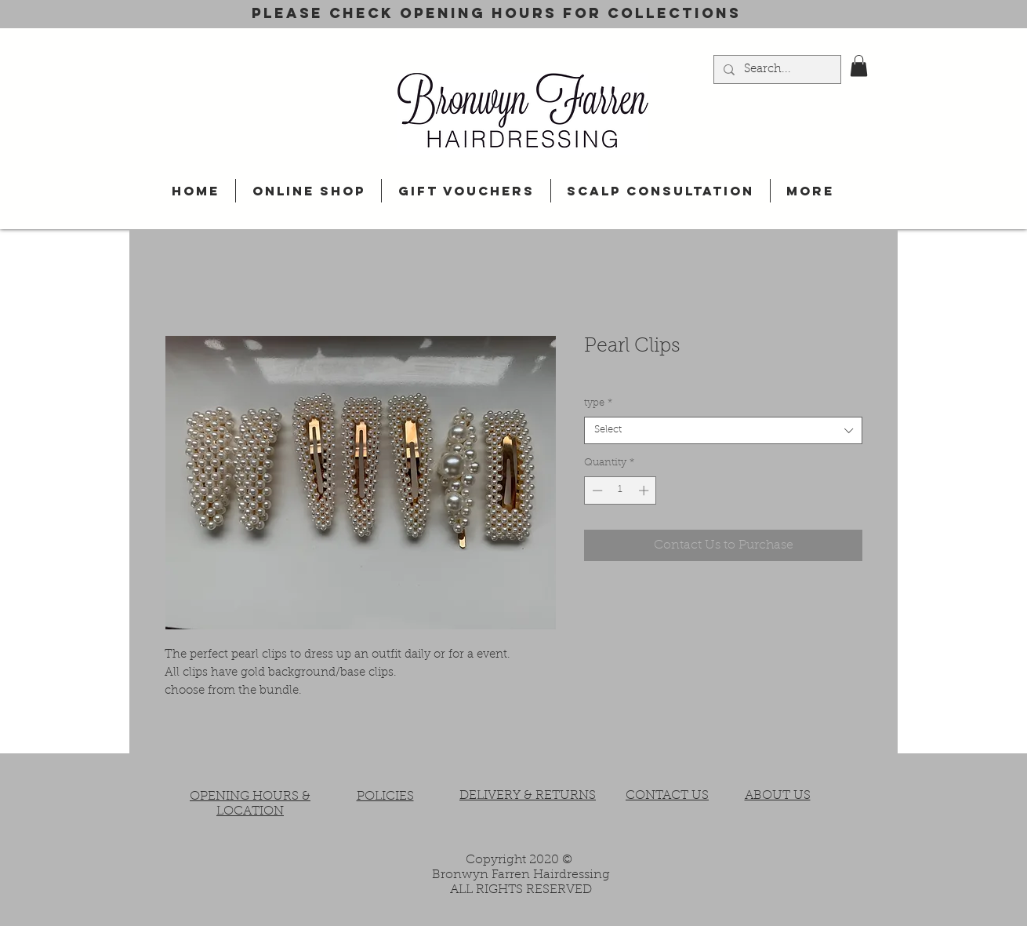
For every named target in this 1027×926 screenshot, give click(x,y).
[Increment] (645, 490)
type (598, 403)
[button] (859, 65)
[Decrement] (595, 490)
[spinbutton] (620, 490)
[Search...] (775, 70)
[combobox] (723, 430)
